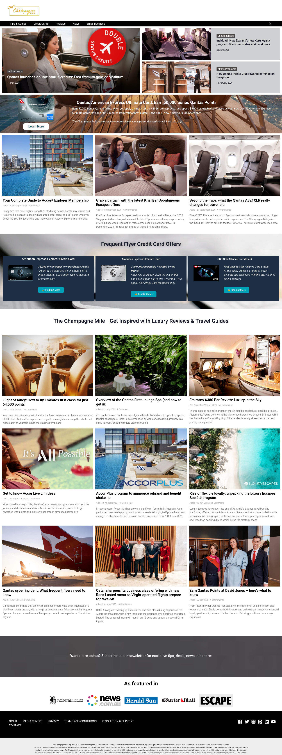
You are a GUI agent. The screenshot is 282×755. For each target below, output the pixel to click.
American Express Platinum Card (141, 259)
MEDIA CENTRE (27, 721)
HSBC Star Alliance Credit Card (234, 259)
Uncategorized (226, 35)
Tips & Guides (17, 23)
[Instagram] (253, 721)
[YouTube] (273, 721)
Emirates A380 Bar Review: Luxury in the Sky (225, 400)
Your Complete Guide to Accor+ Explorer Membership (46, 200)
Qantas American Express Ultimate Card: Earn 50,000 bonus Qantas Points (152, 102)
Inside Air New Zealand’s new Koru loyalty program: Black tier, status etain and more (243, 42)
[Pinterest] (260, 721)
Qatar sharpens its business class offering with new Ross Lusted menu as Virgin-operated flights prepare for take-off (138, 594)
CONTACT (126, 721)
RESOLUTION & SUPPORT (102, 721)
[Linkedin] (267, 721)
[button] (270, 24)
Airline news (15, 71)
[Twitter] (247, 721)
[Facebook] (240, 721)
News (69, 23)
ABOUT (10, 721)
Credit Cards (38, 23)
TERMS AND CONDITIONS (68, 721)
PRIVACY (44, 721)
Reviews (56, 23)
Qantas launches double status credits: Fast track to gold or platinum (65, 76)
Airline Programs (227, 68)
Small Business (88, 23)
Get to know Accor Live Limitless (29, 493)
